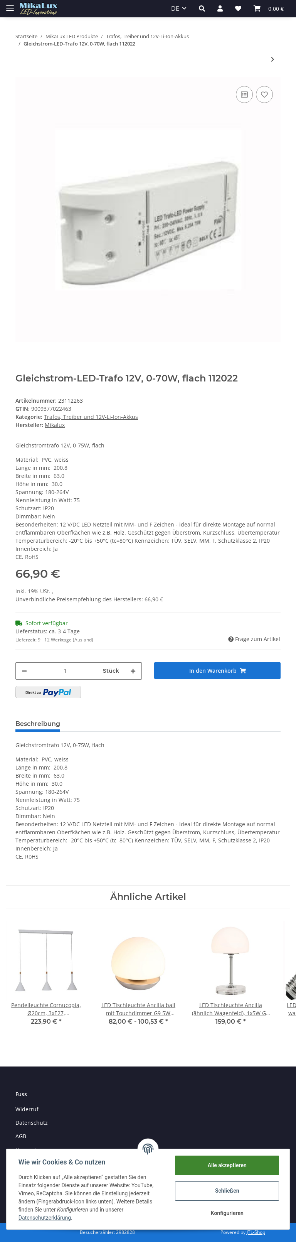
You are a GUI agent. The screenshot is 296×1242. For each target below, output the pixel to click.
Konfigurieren (226, 1213)
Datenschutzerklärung (45, 1218)
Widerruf (27, 1109)
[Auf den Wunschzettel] (264, 94)
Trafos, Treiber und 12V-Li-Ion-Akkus (91, 416)
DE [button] (175, 8)
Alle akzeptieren (226, 1165)
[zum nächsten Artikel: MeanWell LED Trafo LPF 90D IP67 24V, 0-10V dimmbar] (273, 59)
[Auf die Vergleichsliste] (244, 94)
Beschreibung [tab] (37, 723)
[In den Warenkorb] (217, 670)
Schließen (227, 1191)
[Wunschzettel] (238, 8)
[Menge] (65, 671)
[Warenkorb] (268, 8)
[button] (202, 8)
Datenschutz (31, 1122)
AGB (20, 1136)
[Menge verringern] (24, 671)
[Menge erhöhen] (132, 671)
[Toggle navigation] (10, 5)
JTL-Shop (256, 1232)
